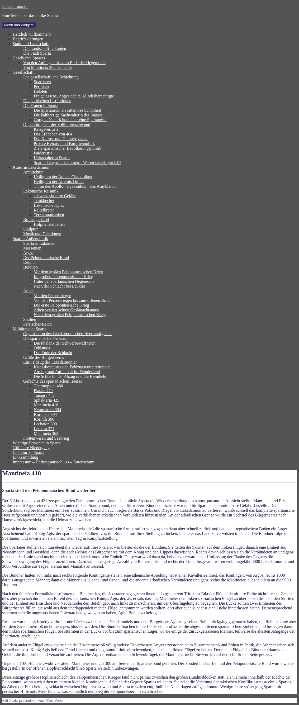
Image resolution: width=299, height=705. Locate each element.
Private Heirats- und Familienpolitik (64, 143)
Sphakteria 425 (46, 400)
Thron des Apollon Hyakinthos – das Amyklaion (75, 186)
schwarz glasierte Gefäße (55, 196)
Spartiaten (42, 81)
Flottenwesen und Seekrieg (46, 438)
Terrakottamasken (49, 215)
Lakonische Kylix (49, 205)
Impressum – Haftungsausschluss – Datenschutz (53, 462)
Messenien (32, 248)
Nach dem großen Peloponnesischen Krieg (70, 314)
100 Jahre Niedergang (31, 447)
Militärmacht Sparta (29, 329)
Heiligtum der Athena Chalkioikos (63, 177)
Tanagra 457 (44, 395)
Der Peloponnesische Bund (46, 257)
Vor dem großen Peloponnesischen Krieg (68, 272)
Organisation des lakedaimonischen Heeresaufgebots (67, 333)
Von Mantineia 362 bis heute (47, 67)
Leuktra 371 (44, 428)
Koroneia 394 (45, 414)
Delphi (29, 262)
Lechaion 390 (45, 424)
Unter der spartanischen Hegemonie (64, 281)
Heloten (40, 91)
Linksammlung (25, 457)
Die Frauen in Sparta (40, 105)
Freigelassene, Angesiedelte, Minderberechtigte (74, 96)
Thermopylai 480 (48, 386)
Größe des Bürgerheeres (43, 357)
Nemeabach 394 (47, 409)
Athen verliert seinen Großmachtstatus (66, 310)
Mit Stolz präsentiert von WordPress (32, 700)
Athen (28, 291)
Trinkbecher (44, 200)
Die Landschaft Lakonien (44, 48)
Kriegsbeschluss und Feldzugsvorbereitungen (72, 367)
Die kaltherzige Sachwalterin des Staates (68, 115)
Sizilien (29, 319)
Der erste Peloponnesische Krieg (61, 305)
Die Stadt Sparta (37, 53)
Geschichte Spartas (29, 58)
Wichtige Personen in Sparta (37, 443)
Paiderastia (43, 153)
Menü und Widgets (19, 25)
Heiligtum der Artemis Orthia (59, 181)
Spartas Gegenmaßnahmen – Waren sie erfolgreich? (77, 162)
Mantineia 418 (46, 405)
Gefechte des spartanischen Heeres (52, 381)
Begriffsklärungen (28, 39)
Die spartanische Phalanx (44, 338)
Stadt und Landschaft (31, 43)
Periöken (41, 86)
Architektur (33, 172)
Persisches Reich (37, 324)
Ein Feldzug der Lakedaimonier (50, 362)
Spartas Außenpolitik (30, 238)
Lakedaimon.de (15, 6)
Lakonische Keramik (41, 191)
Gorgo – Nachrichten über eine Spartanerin (70, 119)
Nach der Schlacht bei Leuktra (59, 286)
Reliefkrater (44, 210)
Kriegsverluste (46, 129)
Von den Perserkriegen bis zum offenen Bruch (72, 300)
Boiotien (30, 267)
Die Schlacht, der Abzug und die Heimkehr (70, 376)
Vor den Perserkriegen (52, 295)
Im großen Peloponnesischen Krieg (63, 276)
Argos (28, 253)
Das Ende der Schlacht (53, 352)
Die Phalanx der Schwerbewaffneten (65, 343)
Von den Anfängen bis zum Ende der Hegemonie (64, 62)
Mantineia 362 (46, 433)
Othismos (42, 348)
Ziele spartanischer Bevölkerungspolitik (67, 148)
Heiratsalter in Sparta (52, 158)
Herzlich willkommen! (32, 34)
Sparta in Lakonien (39, 243)
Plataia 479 (43, 390)
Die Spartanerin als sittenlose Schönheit (67, 110)
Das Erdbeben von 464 (53, 134)
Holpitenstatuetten (49, 224)
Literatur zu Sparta (28, 452)
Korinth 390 (44, 419)
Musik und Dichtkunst (42, 234)
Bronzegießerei (36, 219)
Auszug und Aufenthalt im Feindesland (67, 371)
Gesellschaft (23, 72)
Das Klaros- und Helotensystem (61, 139)
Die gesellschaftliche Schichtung (51, 77)
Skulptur (30, 229)
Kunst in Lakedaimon (31, 167)
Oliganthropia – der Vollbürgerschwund (56, 124)
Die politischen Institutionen (47, 100)
